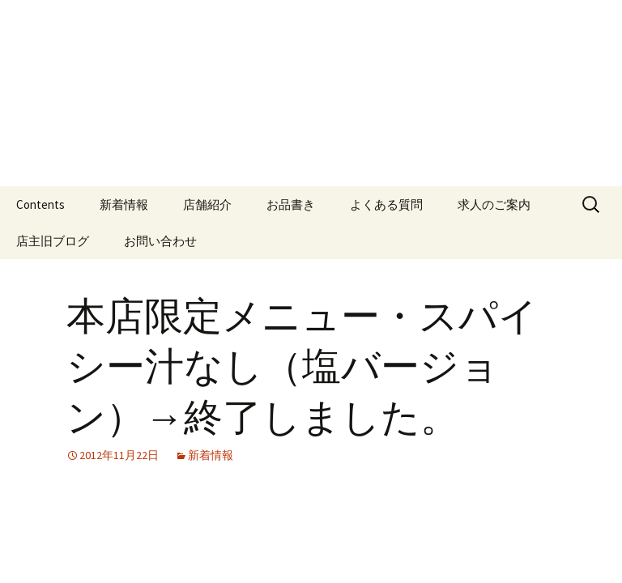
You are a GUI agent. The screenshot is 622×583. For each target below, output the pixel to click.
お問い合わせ (160, 241)
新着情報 (124, 204)
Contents (40, 204)
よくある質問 (386, 204)
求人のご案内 (494, 204)
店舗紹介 (207, 204)
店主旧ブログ (52, 241)
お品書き (290, 204)
